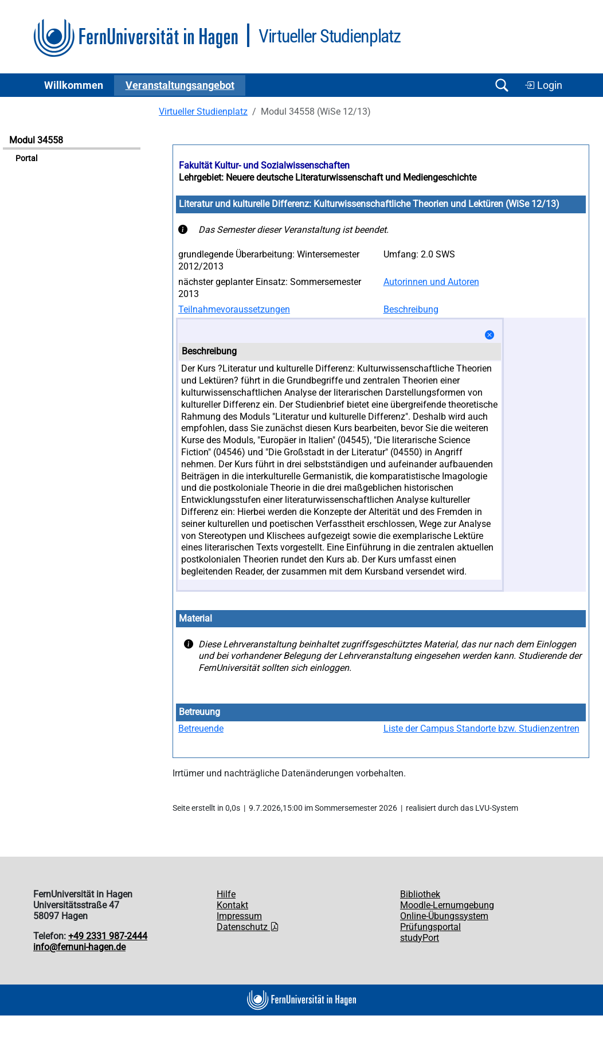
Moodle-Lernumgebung (447, 905)
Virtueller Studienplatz (203, 111)
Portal (26, 158)
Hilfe (226, 894)
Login (543, 85)
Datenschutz (248, 926)
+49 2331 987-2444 (107, 936)
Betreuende (201, 728)
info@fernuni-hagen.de (79, 947)
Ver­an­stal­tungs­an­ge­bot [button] (180, 85)
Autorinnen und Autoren (431, 281)
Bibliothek (420, 894)
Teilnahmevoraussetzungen (234, 309)
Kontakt (232, 905)
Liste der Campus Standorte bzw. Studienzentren (481, 728)
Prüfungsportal (430, 926)
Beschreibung (410, 309)
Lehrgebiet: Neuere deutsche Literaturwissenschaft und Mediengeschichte (327, 177)
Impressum (239, 916)
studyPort (419, 937)
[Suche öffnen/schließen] (501, 85)
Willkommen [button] (73, 85)
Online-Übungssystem (444, 916)
